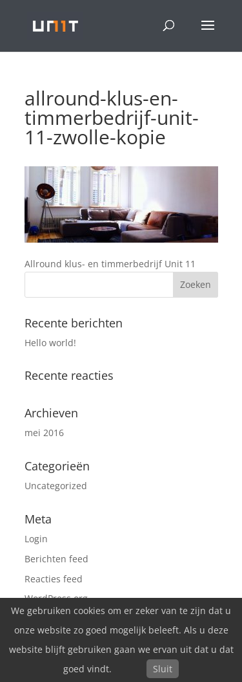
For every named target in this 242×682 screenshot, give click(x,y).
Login (36, 539)
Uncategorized (56, 485)
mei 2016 (44, 432)
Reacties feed (54, 579)
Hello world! (50, 342)
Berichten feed (56, 559)
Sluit (162, 669)
